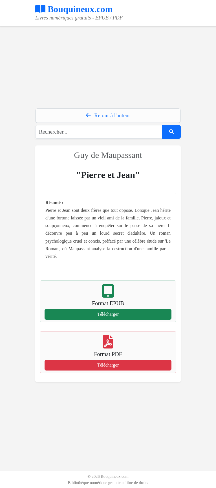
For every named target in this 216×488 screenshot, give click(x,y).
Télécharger (108, 314)
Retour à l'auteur (108, 115)
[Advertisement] (108, 66)
